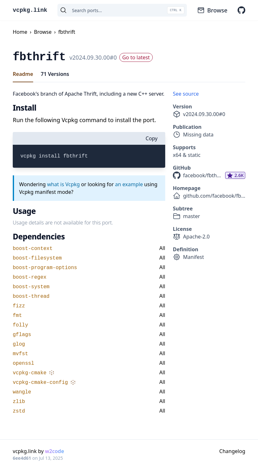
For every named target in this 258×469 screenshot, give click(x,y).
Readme (23, 73)
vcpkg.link (30, 10)
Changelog (232, 451)
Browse (212, 10)
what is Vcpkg (63, 184)
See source (186, 93)
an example (129, 184)
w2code (54, 451)
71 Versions (55, 73)
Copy (152, 138)
